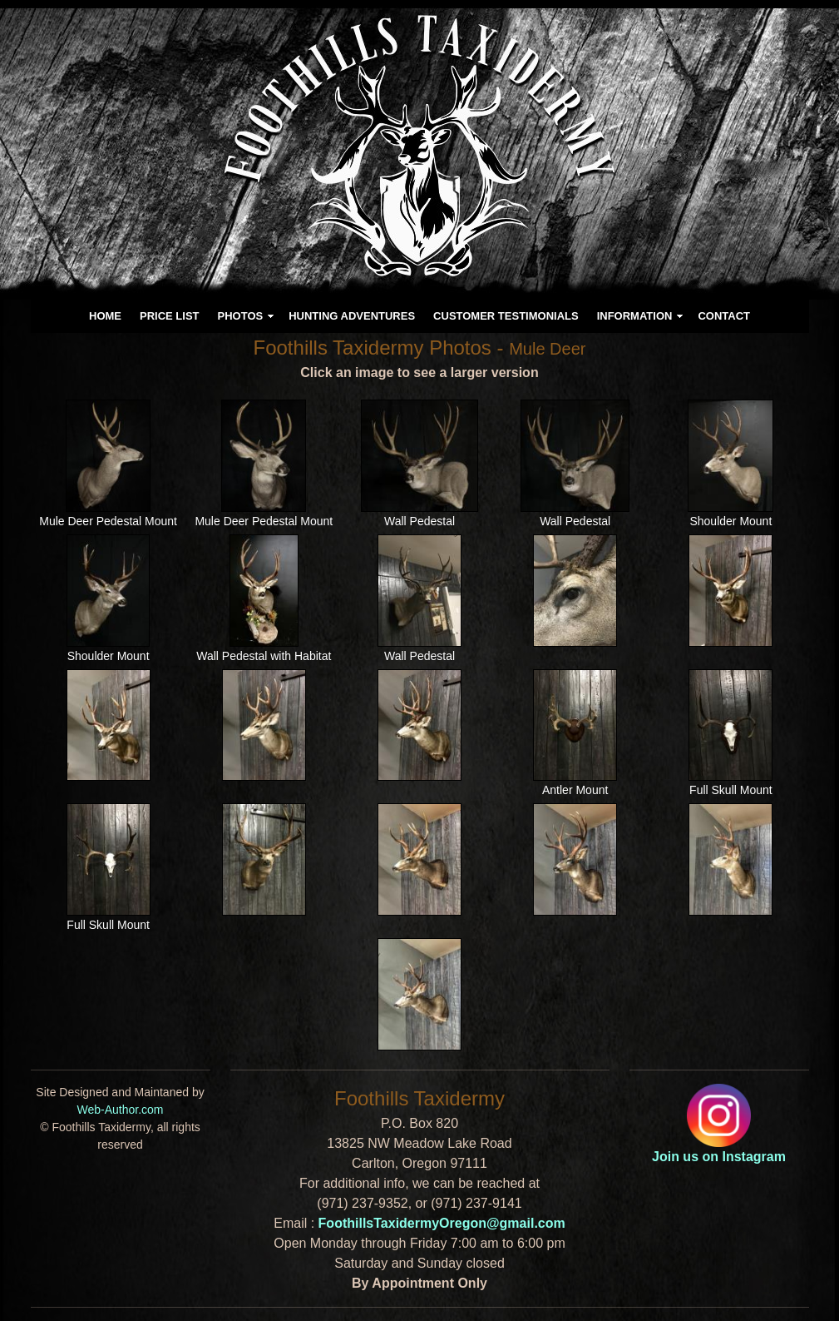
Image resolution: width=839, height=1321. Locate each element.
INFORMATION (635, 316)
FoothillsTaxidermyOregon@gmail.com (441, 1223)
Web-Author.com (119, 1109)
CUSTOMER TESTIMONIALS (506, 316)
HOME (105, 316)
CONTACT (724, 316)
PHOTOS (241, 316)
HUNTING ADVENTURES (352, 316)
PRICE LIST (170, 316)
